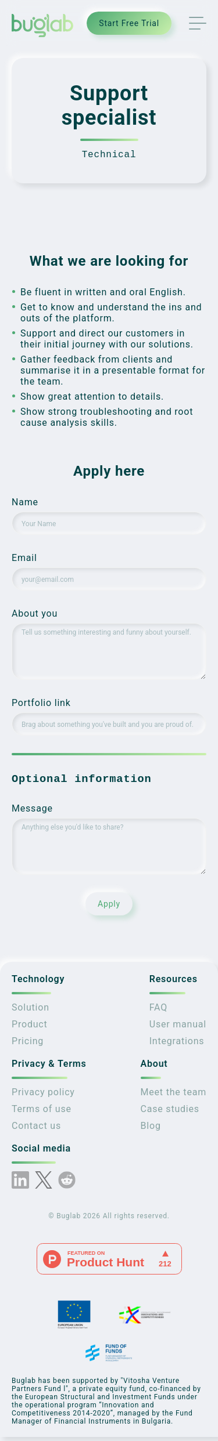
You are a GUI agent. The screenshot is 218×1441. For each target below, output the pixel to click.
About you (35, 615)
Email (24, 560)
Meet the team (174, 1096)
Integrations (177, 1045)
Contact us (36, 1129)
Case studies (170, 1112)
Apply (109, 908)
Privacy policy (43, 1096)
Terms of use (42, 1112)
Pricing (28, 1045)
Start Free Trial (129, 23)
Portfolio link (41, 705)
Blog (151, 1129)
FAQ (158, 1011)
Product (30, 1028)
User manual (177, 1028)
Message (32, 812)
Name (25, 504)
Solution (30, 1011)
